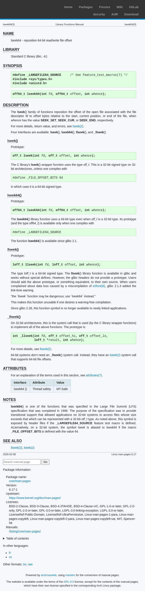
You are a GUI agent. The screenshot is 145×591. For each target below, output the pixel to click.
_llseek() (14, 316)
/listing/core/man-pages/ (25, 531)
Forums (104, 7)
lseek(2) (78, 126)
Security (99, 14)
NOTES (9, 399)
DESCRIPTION (16, 105)
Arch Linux (23, 6)
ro (10, 557)
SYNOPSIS (12, 66)
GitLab (134, 7)
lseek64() (14, 195)
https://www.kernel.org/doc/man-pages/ (35, 498)
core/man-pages (20, 481)
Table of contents (17, 538)
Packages (86, 7)
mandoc (70, 575)
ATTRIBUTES (15, 368)
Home (68, 7)
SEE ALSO (12, 441)
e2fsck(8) (99, 286)
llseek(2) (45, 349)
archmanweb (48, 575)
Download (131, 14)
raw (30, 564)
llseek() (13, 249)
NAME (8, 33)
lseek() (12, 140)
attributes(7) (94, 375)
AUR (114, 14)
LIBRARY (11, 49)
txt (24, 564)
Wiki (120, 7)
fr (10, 552)
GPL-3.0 (69, 581)
